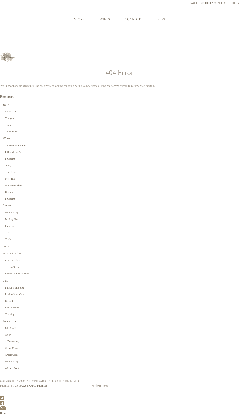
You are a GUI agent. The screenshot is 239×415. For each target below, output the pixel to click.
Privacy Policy (12, 260)
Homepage (7, 97)
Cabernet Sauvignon (15, 145)
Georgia (9, 192)
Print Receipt (12, 307)
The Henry (10, 172)
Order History (12, 348)
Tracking (9, 314)
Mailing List (11, 219)
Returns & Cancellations (17, 273)
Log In (235, 3)
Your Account (219, 3)
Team (8, 125)
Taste (7, 232)
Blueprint (10, 159)
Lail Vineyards (94, 5)
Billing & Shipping (14, 287)
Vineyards (10, 118)
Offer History (12, 341)
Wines (104, 19)
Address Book (12, 368)
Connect (133, 19)
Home (3, 413)
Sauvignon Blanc (14, 185)
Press (160, 19)
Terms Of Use (12, 267)
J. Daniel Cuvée (13, 152)
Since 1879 (10, 111)
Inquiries (9, 226)
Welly (8, 165)
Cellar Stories (12, 131)
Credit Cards (11, 355)
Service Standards (13, 253)
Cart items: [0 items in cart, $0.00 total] (200, 3)
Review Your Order (15, 294)
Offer (8, 335)
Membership (11, 212)
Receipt (9, 301)
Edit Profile (11, 328)
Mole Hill (10, 178)
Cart (5, 281)
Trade (8, 239)
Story (79, 19)
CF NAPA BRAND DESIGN (31, 386)
